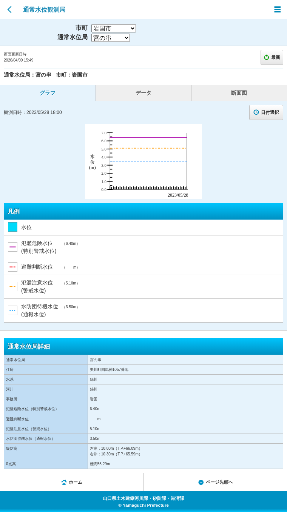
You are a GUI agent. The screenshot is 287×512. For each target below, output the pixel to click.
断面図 (239, 93)
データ (143, 93)
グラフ (48, 93)
